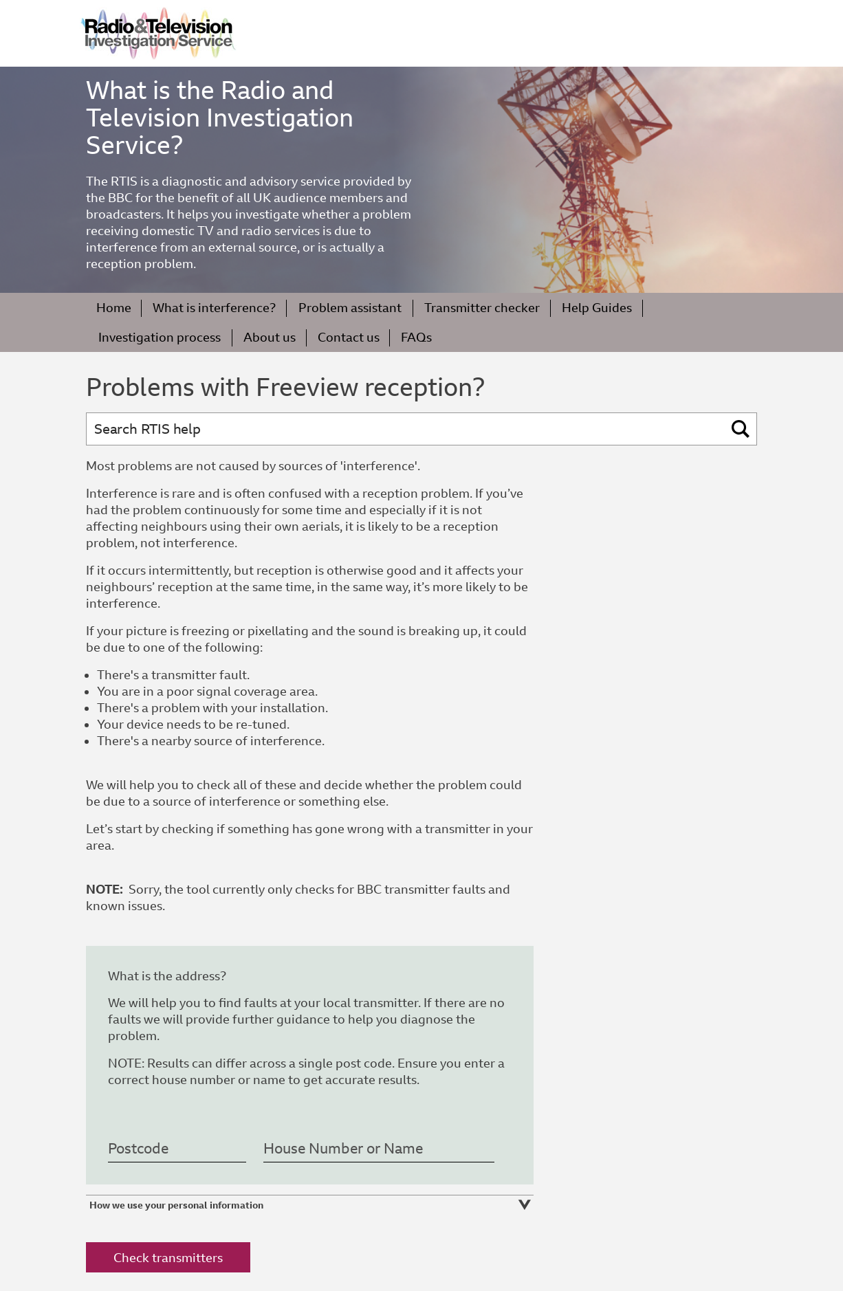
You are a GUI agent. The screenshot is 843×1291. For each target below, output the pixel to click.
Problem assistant (350, 307)
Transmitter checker (482, 307)
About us (269, 337)
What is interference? (214, 307)
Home (113, 307)
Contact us (349, 337)
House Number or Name (343, 1148)
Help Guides (597, 307)
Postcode (138, 1148)
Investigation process (159, 337)
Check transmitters (168, 1257)
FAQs (416, 337)
